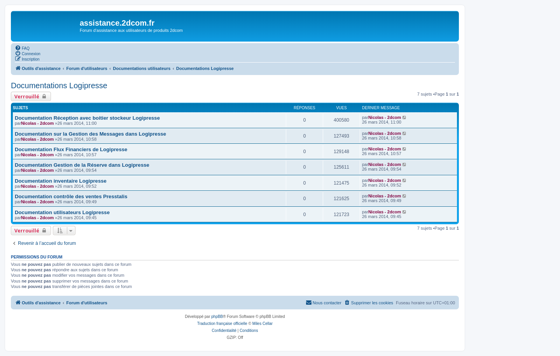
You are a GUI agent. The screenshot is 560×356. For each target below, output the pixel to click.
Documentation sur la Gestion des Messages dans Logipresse (90, 134)
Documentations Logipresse (59, 85)
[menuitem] (22, 48)
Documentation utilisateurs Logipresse (62, 212)
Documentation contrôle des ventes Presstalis (71, 196)
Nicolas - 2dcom (37, 123)
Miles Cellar (262, 323)
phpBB (217, 316)
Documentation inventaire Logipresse (61, 181)
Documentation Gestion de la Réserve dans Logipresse (82, 165)
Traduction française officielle (222, 323)
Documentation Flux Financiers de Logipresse (71, 149)
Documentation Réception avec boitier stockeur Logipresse (87, 118)
